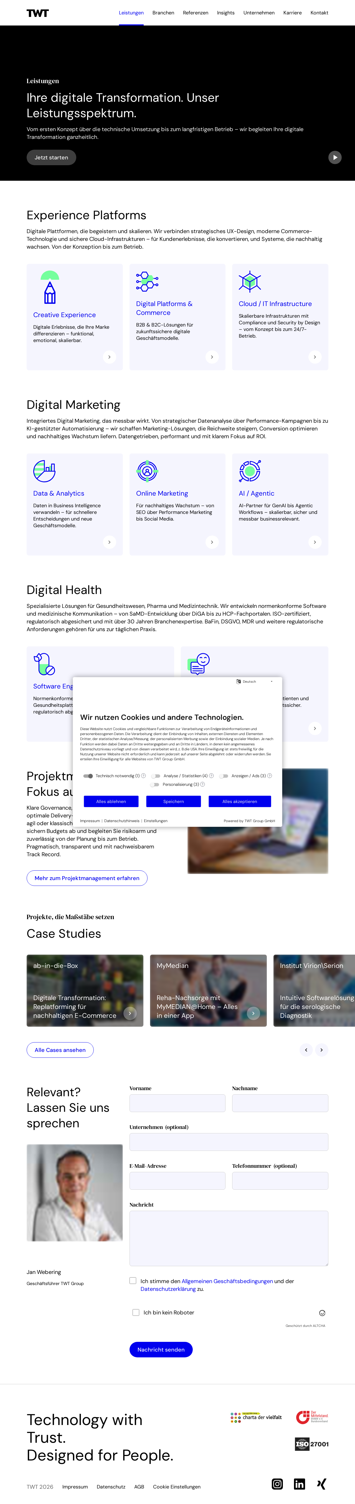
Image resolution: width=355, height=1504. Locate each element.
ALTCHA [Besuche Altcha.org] (319, 1326)
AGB (139, 1486)
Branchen (163, 12)
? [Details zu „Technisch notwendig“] (143, 776)
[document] (177, 741)
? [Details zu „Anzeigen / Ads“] (269, 776)
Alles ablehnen (111, 801)
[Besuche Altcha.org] (322, 1312)
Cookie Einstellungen (177, 1486)
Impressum (75, 1486)
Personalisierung (177, 784)
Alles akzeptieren (239, 801)
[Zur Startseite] (38, 13)
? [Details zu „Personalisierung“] (202, 784)
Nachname (245, 1088)
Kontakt (319, 12)
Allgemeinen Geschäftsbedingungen (227, 1281)
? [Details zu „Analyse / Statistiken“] (211, 776)
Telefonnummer (264, 1166)
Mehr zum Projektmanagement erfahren (87, 878)
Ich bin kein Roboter (169, 1312)
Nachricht (142, 1205)
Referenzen (195, 12)
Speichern (173, 801)
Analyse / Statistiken (182, 776)
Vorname (140, 1088)
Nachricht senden (161, 1349)
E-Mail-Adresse (148, 1166)
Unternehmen (259, 12)
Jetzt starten (51, 157)
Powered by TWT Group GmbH (249, 821)
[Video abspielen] (335, 157)
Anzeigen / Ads (245, 776)
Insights (226, 12)
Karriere (292, 12)
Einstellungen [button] (156, 820)
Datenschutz (111, 1486)
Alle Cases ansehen (60, 1050)
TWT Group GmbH (169, 759)
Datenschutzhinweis (122, 820)
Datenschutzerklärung (168, 1289)
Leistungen (131, 12)
